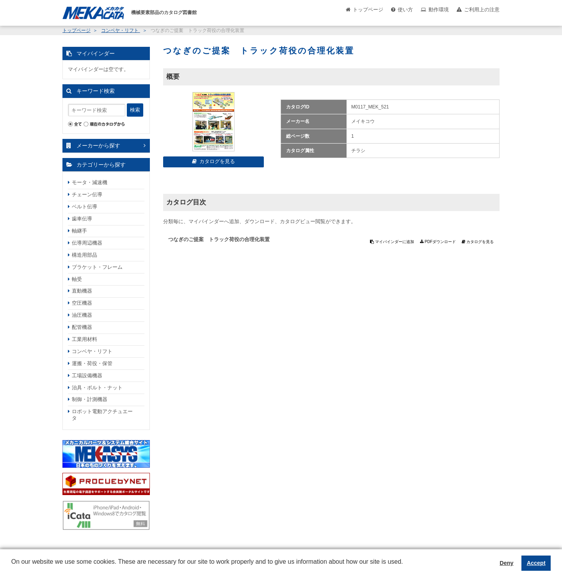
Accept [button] (536, 563)
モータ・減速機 (89, 182)
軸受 (77, 279)
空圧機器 (82, 303)
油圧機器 (82, 315)
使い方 (405, 9)
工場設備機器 (87, 375)
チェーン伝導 (87, 194)
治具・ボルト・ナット (97, 388)
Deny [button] (506, 563)
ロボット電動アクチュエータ (102, 414)
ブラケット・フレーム (97, 267)
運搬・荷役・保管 (92, 363)
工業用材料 (84, 339)
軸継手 (79, 231)
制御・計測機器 (89, 399)
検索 (135, 110)
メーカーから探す (98, 145)
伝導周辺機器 (87, 243)
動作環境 (439, 9)
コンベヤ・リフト (120, 30)
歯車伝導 (82, 219)
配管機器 (82, 327)
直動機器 (82, 291)
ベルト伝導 (84, 206)
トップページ (368, 9)
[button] (12, 567)
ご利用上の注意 (482, 9)
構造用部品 (84, 255)
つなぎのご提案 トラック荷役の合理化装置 (219, 239)
